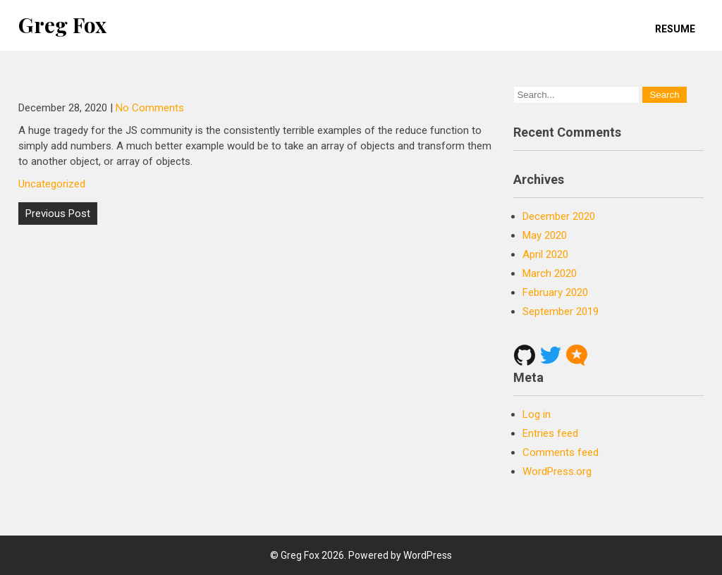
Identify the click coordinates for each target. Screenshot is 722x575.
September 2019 (560, 311)
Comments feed (560, 452)
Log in (536, 414)
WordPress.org (557, 471)
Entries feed (550, 433)
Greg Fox (62, 25)
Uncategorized (51, 184)
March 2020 (549, 273)
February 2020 (555, 292)
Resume (675, 29)
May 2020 (544, 235)
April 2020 (545, 254)
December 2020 (558, 216)
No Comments (150, 107)
